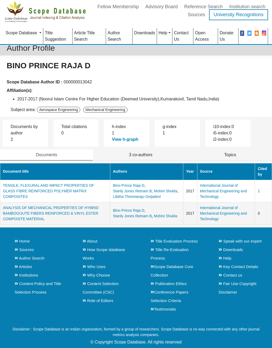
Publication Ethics (169, 283)
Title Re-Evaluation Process (170, 253)
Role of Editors (98, 300)
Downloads (144, 32)
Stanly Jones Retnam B (132, 191)
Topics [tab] (230, 154)
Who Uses (94, 266)
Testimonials (163, 309)
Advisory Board (161, 6)
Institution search (247, 6)
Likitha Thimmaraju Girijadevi (137, 196)
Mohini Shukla (165, 191)
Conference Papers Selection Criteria (169, 296)
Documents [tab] (46, 154)
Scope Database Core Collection (172, 270)
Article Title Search (84, 35)
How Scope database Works (104, 253)
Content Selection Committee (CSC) (101, 287)
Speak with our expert (240, 241)
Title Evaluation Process (174, 241)
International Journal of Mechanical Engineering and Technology (223, 191)
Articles (23, 266)
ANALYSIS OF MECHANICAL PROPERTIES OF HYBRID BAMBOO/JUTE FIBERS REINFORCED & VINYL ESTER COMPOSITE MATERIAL (51, 213)
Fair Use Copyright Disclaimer (237, 287)
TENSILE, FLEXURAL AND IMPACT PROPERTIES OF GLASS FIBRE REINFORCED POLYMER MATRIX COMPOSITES (48, 191)
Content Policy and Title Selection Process (38, 287)
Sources (196, 14)
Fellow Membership (118, 6)
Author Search (114, 35)
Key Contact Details (238, 266)
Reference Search (203, 6)
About (90, 241)
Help (163, 32)
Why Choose (96, 275)
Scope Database (22, 32)
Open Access (202, 35)
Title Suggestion (55, 35)
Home (22, 241)
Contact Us (181, 35)
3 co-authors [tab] (140, 154)
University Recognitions (239, 14)
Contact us (230, 275)
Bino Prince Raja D (128, 185)
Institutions (26, 275)
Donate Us (226, 35)
